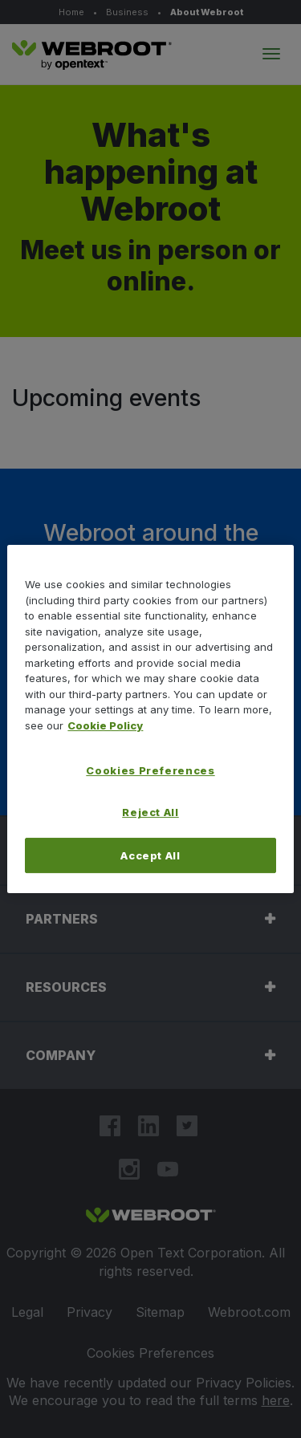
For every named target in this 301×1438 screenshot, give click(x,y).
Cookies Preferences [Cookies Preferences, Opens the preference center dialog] (150, 770)
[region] (150, 719)
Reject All (150, 812)
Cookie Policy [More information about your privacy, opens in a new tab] (105, 725)
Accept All (150, 855)
